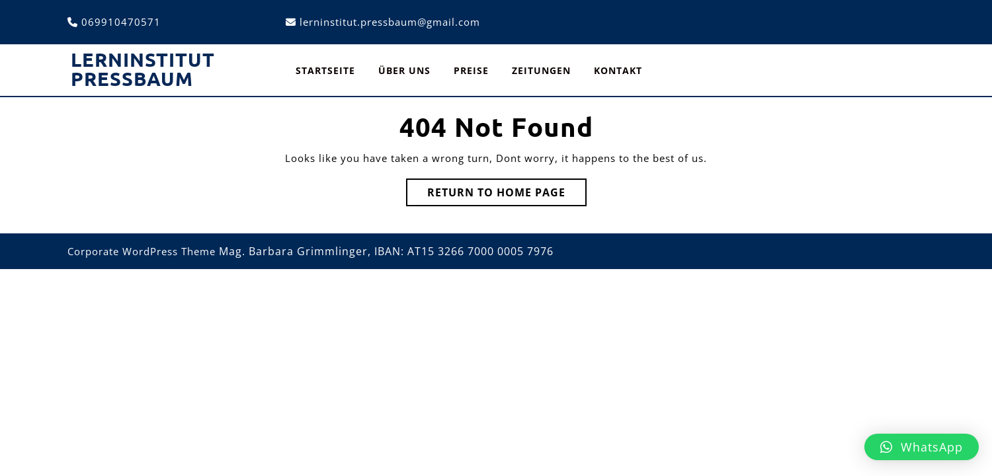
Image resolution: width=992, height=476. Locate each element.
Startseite (325, 70)
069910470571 (121, 21)
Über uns (404, 70)
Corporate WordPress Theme (141, 251)
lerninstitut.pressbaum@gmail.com (390, 21)
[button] (921, 447)
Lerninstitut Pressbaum (143, 69)
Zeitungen (541, 70)
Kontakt (618, 70)
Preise (471, 70)
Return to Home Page (507, 195)
